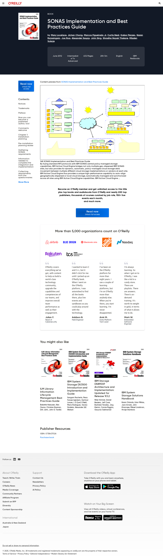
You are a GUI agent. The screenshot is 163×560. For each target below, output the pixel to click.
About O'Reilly (11, 472)
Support (37, 472)
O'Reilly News (9, 485)
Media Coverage (10, 489)
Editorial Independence (40, 554)
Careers (6, 482)
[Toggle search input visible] (160, 3)
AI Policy (36, 489)
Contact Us (38, 478)
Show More (23, 182)
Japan (6, 526)
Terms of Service (9, 554)
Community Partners (12, 493)
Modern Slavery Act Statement (64, 554)
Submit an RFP (9, 501)
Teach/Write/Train (11, 478)
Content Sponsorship (12, 509)
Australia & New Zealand (14, 522)
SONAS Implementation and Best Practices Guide (84, 82)
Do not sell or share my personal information (21, 545)
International (10, 517)
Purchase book (47, 437)
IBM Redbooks (135, 57)
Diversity (7, 505)
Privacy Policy (39, 485)
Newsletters (38, 482)
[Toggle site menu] (3, 3)
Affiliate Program (11, 497)
